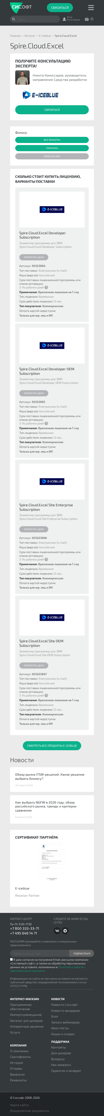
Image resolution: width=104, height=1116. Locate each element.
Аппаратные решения (27, 1026)
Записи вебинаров (65, 1022)
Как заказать (61, 1065)
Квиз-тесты (60, 1028)
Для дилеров (61, 1053)
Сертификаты (20, 1057)
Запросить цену (34, 257)
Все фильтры (52, 139)
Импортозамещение (26, 1015)
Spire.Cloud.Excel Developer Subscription (42, 235)
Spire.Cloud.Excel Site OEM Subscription (41, 643)
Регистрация (73, 19)
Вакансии (17, 1074)
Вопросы (58, 1059)
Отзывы (16, 1068)
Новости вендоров (65, 1010)
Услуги (15, 1032)
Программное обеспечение (21, 1007)
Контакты (58, 1047)
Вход (69, 17)
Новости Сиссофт (64, 1004)
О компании (19, 1051)
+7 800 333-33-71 (24, 928)
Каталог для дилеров (26, 1020)
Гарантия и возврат (66, 1071)
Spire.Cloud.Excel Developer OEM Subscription (46, 371)
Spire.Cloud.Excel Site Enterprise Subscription (46, 507)
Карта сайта (19, 1105)
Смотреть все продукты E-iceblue (52, 745)
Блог (54, 1016)
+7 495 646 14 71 (23, 933)
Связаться (60, 7)
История (16, 1063)
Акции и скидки (62, 1034)
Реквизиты (18, 1080)
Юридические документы (29, 1111)
